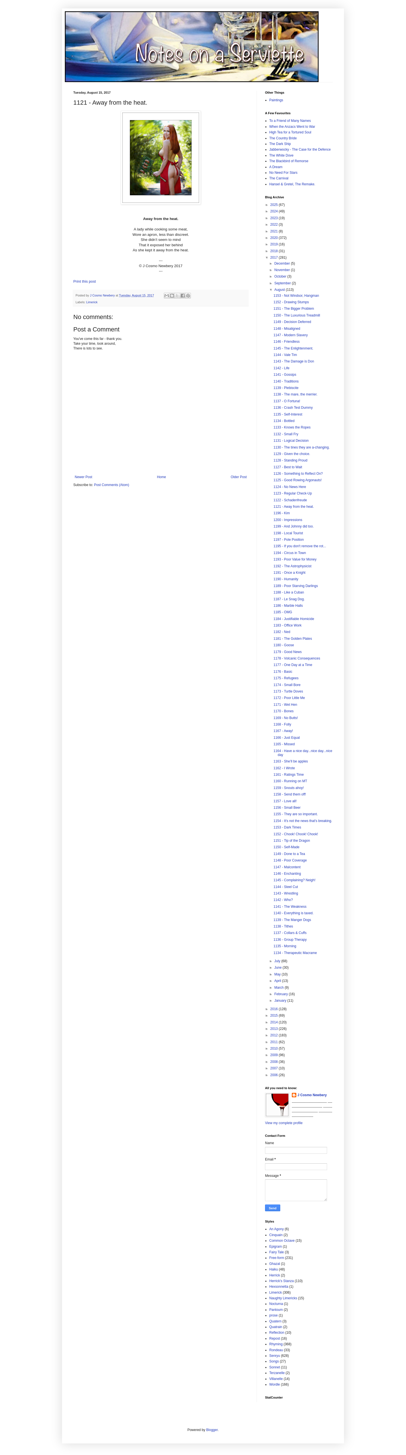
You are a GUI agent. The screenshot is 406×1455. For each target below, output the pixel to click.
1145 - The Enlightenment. (293, 348)
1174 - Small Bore (287, 685)
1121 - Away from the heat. (293, 507)
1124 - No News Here (289, 487)
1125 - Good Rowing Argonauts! (297, 480)
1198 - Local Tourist (288, 533)
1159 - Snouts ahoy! (288, 788)
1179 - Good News (287, 652)
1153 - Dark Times (287, 827)
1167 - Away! (283, 731)
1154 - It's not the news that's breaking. (302, 821)
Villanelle (276, 1379)
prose (273, 1315)
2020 (274, 238)
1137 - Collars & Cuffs (289, 933)
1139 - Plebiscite (286, 388)
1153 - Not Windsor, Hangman (296, 296)
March (279, 988)
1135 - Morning (284, 946)
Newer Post (83, 477)
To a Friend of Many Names (290, 121)
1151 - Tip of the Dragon (291, 841)
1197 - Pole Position (288, 540)
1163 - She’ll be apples (290, 761)
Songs (274, 1361)
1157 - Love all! (285, 801)
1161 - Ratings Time (288, 775)
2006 (274, 1075)
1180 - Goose (283, 645)
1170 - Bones (283, 711)
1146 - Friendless (286, 342)
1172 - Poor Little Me (289, 698)
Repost (274, 1338)
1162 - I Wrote (284, 768)
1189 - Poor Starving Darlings (295, 586)
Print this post (84, 281)
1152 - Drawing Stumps (291, 302)
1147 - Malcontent (287, 867)
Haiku (273, 1269)
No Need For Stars (283, 173)
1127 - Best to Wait (287, 467)
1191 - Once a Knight (289, 573)
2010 (274, 1048)
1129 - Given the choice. (291, 454)
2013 (274, 1029)
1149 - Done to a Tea (289, 854)
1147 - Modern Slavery (290, 335)
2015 (274, 1015)
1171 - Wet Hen (285, 705)
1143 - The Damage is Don (293, 361)
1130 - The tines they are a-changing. (301, 447)
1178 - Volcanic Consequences (296, 658)
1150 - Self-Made (286, 847)
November (282, 270)
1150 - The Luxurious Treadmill (296, 315)
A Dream (276, 167)
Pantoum (276, 1310)
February (281, 994)
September (283, 283)
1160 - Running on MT (290, 781)
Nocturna (276, 1304)
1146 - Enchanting (287, 874)
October (280, 276)
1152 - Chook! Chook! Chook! (295, 834)
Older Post (239, 477)
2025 (274, 205)
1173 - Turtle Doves (288, 691)
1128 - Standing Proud (290, 460)
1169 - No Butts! (285, 718)
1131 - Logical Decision (291, 441)
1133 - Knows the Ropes (291, 427)
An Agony (276, 1229)
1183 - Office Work (287, 625)
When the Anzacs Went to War (292, 127)
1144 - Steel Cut (285, 887)
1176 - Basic (282, 672)
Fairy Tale (276, 1252)
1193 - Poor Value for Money (295, 559)
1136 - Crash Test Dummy (293, 408)
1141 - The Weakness (289, 907)
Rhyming (276, 1344)
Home (161, 477)
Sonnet (274, 1367)
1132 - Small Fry (285, 434)
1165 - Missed (284, 744)
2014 (274, 1022)
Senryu (274, 1356)
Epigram (275, 1247)
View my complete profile (284, 1123)
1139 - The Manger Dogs (292, 920)
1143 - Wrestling (285, 893)
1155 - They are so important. (295, 814)
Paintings (276, 100)
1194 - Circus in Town (289, 553)
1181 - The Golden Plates (292, 639)
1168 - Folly (282, 724)
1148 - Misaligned (286, 329)
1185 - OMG (282, 612)
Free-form (276, 1258)
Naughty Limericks (283, 1298)
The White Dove (281, 155)
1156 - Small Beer (287, 808)
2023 (274, 218)
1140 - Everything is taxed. (293, 913)
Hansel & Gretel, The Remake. (292, 184)
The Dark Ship (280, 144)
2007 (274, 1068)
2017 (274, 258)
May (278, 974)
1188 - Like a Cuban (288, 592)
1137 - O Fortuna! (286, 401)
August (280, 290)
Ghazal (274, 1264)
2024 (274, 211)
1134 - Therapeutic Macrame (295, 953)
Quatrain (275, 1327)
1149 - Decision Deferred (292, 322)
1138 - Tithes (283, 926)
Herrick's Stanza (281, 1281)
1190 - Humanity (285, 579)
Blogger (212, 1430)
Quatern (275, 1321)
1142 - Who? (283, 900)
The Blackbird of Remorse (288, 161)
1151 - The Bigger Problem (293, 309)
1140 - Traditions (286, 381)
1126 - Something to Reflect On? (298, 474)
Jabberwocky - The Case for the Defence (300, 149)
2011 (274, 1042)
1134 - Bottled (284, 421)
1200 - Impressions (287, 520)
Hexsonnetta (278, 1287)
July (277, 961)
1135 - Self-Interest (287, 414)
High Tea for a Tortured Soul (290, 132)
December (282, 263)
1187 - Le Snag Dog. (289, 599)
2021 (274, 231)
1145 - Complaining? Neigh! (294, 880)
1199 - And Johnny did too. (293, 526)
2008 (274, 1062)
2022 (274, 225)
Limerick (92, 302)
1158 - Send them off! (289, 794)
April (278, 981)
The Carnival (278, 178)
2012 (274, 1035)
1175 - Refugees (286, 678)
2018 (274, 251)
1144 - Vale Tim (285, 355)
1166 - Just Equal (286, 738)
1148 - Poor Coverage (290, 860)
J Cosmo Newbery (103, 295)
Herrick (274, 1275)
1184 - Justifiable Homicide (293, 619)
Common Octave (282, 1241)
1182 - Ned (281, 632)
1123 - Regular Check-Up (292, 493)
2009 (274, 1055)
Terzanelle (277, 1373)
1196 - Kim (281, 513)
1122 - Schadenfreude (290, 500)
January (280, 1001)
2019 (274, 244)
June (278, 968)
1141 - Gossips (284, 375)
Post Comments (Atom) (111, 485)
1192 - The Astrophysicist (292, 566)
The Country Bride (283, 138)
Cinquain (276, 1235)
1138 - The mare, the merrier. (295, 394)
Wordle (274, 1384)
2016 (274, 1009)
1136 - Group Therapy (290, 940)
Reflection (276, 1333)
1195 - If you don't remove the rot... (299, 546)
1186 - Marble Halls (288, 606)
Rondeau (276, 1350)
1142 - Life (281, 368)
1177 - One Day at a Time (292, 665)
